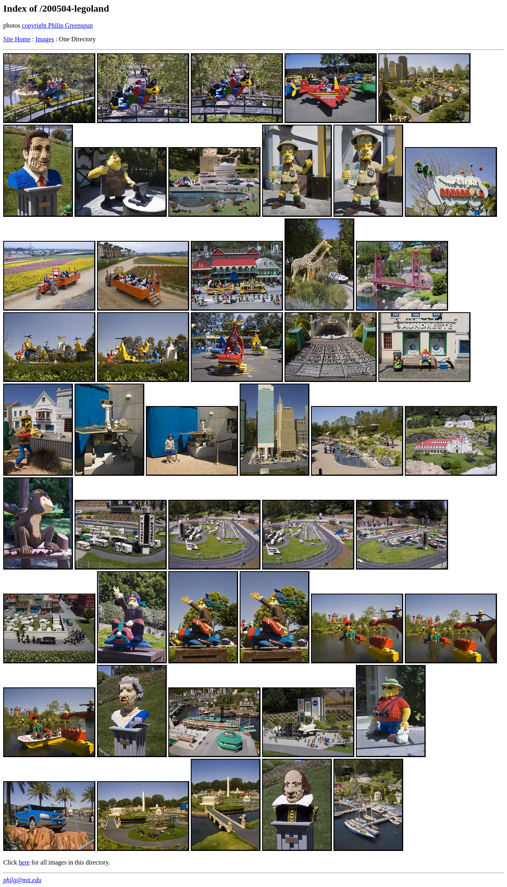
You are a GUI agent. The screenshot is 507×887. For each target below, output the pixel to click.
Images (44, 39)
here (24, 862)
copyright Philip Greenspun (57, 25)
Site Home (16, 39)
